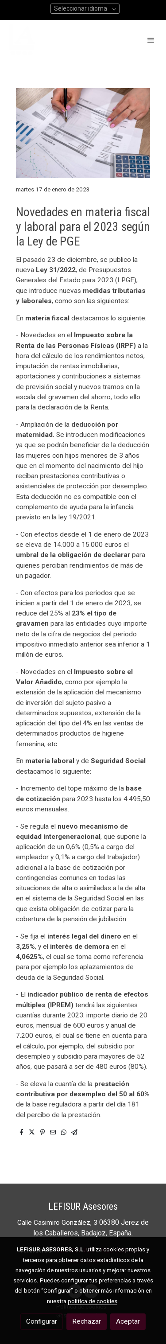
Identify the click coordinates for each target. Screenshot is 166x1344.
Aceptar (128, 1321)
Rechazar (86, 1321)
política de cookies (92, 1301)
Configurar (41, 1321)
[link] (22, 39)
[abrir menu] (151, 40)
